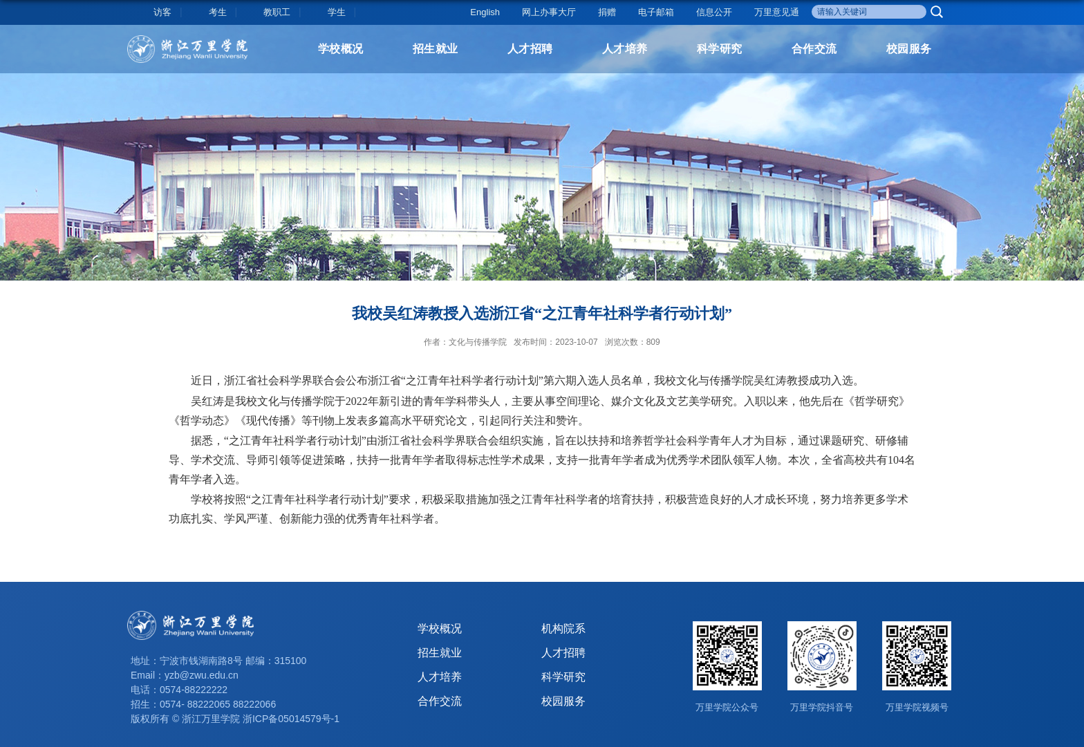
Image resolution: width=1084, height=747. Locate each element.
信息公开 (714, 12)
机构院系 (563, 628)
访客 (162, 12)
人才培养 (625, 49)
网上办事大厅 (549, 12)
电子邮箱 (656, 12)
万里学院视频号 (917, 707)
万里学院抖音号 (821, 707)
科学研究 (719, 49)
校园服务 (909, 49)
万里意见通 (776, 12)
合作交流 (814, 49)
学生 (337, 12)
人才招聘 (530, 49)
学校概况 (341, 49)
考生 (218, 12)
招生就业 (435, 49)
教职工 (276, 12)
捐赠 (607, 12)
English (485, 12)
